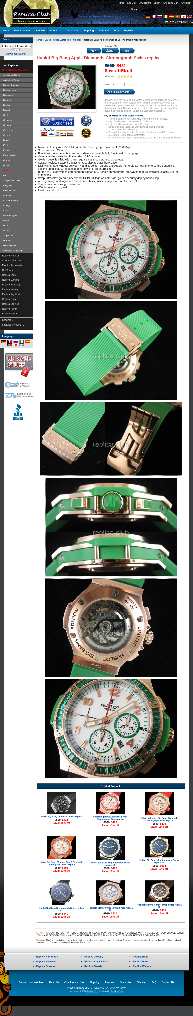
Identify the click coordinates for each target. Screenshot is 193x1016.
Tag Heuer (7, 235)
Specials (40, 30)
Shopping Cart (170, 3)
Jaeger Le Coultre (11, 180)
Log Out (131, 3)
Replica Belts (9, 275)
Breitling (6, 105)
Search (6, 39)
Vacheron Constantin (12, 251)
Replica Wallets (10, 313)
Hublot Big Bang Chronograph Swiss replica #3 (159, 906)
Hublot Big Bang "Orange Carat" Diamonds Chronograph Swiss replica (61, 863)
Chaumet (7, 120)
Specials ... (8, 320)
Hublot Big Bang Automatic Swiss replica (61, 816)
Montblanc (7, 195)
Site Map (141, 982)
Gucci (5, 165)
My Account (144, 3)
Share (134, 9)
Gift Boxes (7, 270)
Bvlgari (6, 110)
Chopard (6, 125)
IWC (5, 175)
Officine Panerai (10, 200)
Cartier (6, 115)
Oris (4, 210)
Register (128, 30)
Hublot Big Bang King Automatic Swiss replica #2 (159, 861)
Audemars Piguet (10, 80)
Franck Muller (9, 155)
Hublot (75, 40)
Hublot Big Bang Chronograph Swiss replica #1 (61, 909)
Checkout (186, 3)
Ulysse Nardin (9, 245)
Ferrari (6, 150)
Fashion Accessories (12, 265)
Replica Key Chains (12, 294)
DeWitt (6, 140)
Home (121, 3)
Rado (5, 225)
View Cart (174, 21)
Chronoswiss (8, 130)
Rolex (5, 230)
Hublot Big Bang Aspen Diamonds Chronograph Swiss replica (110, 818)
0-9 (124, 987)
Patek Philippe (9, 215)
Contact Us (72, 30)
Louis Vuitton (8, 190)
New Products (22, 30)
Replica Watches (10, 255)
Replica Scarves (10, 304)
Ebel (5, 145)
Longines (7, 185)
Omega (6, 205)
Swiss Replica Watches (57, 40)
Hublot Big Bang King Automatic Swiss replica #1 (110, 864)
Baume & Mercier (11, 85)
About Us (55, 30)
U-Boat (6, 240)
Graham (6, 160)
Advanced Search (16, 53)
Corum (6, 135)
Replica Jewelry (10, 289)
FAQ (116, 30)
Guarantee (125, 982)
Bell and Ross (9, 90)
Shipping (88, 30)
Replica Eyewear (10, 279)
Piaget (5, 220)
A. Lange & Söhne (11, 75)
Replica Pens (9, 299)
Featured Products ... (13, 324)
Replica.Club (92, 991)
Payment (104, 30)
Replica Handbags (11, 284)
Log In (157, 3)
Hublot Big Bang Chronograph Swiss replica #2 (110, 909)
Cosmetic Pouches (11, 260)
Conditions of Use (74, 982)
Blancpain (7, 95)
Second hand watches (31, 982)
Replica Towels (10, 308)
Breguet (6, 100)
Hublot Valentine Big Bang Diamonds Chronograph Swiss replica (159, 819)
